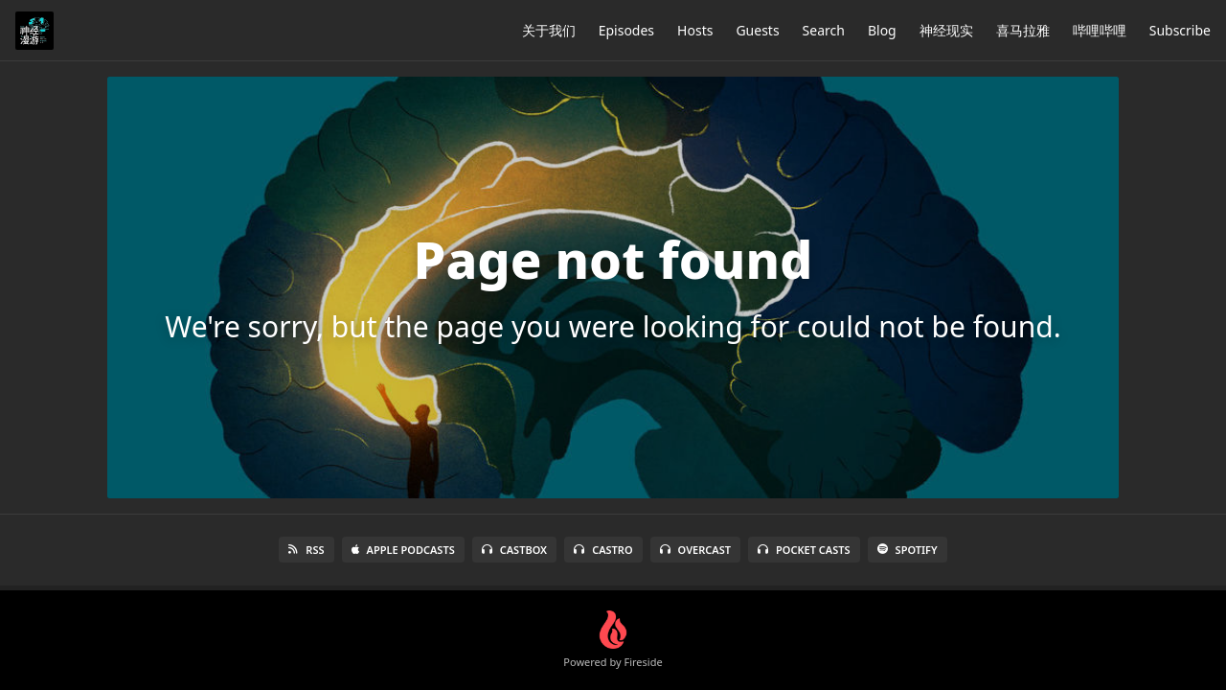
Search (824, 30)
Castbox (514, 549)
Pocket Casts (804, 549)
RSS (306, 549)
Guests (757, 30)
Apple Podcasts (403, 549)
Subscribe (1180, 30)
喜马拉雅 (1023, 30)
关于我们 (549, 30)
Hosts (695, 30)
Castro (603, 549)
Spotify (907, 549)
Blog (882, 30)
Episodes (626, 30)
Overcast (695, 549)
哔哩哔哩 (1099, 30)
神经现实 (946, 30)
